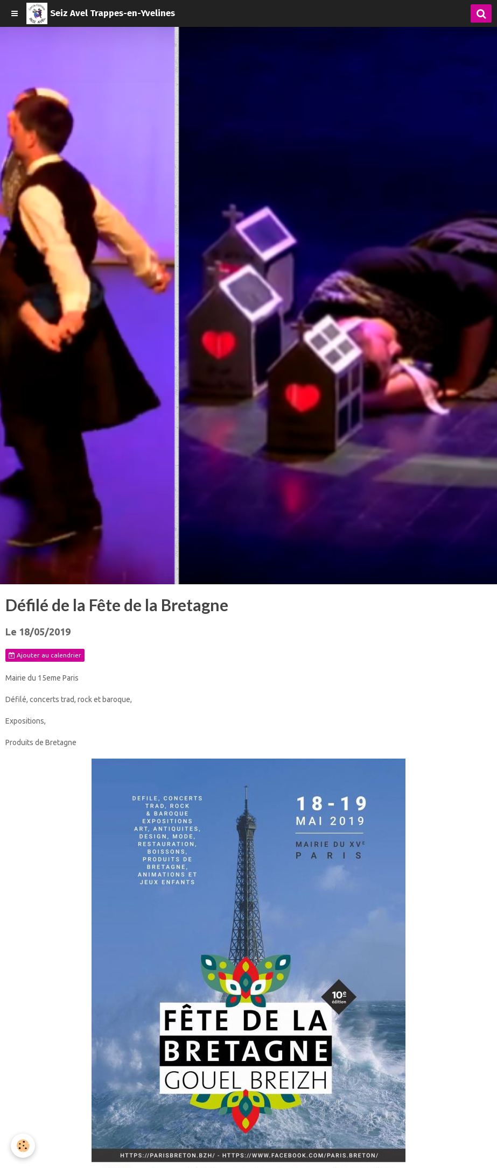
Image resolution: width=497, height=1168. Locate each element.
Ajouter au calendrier (45, 655)
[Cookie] (23, 1146)
